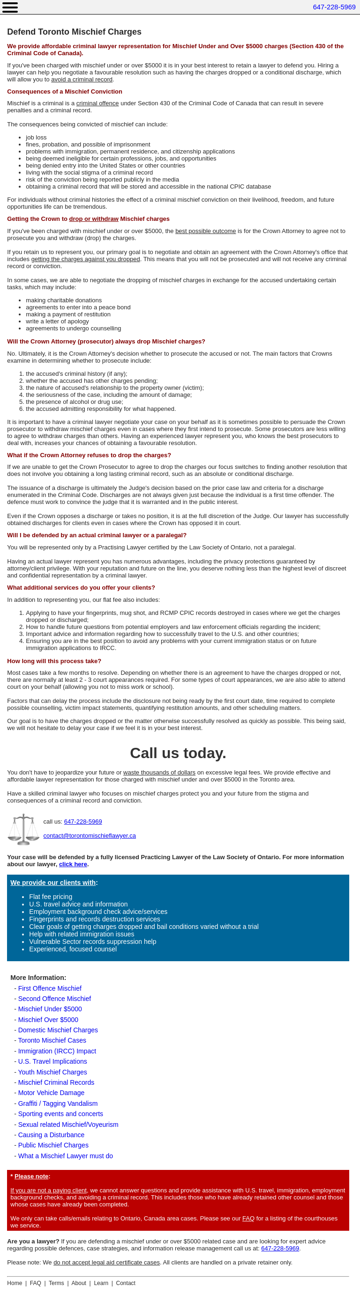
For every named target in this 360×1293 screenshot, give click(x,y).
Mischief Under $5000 (50, 1009)
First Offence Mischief (50, 988)
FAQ (248, 1218)
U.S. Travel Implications (52, 1061)
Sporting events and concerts (60, 1114)
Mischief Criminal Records (56, 1082)
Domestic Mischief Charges (58, 1030)
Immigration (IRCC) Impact (57, 1051)
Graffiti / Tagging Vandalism (58, 1103)
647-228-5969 (334, 7)
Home (14, 1283)
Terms (56, 1283)
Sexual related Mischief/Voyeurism (68, 1124)
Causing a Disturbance (51, 1135)
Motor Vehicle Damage (51, 1092)
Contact (125, 1283)
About (79, 1283)
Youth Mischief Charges (52, 1072)
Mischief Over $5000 (48, 1019)
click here (73, 864)
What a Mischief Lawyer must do (65, 1156)
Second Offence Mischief (54, 998)
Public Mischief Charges (53, 1145)
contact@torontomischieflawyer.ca (90, 835)
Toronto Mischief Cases (52, 1040)
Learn (101, 1283)
